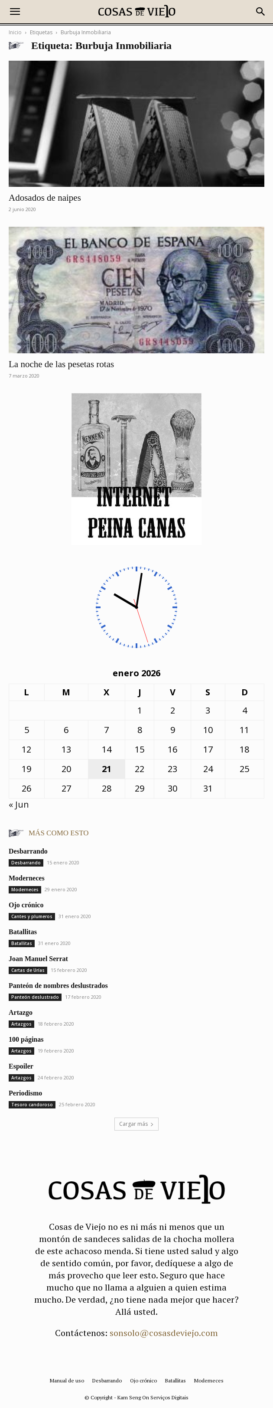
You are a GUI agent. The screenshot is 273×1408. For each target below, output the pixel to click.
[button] (15, 11)
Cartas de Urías (28, 970)
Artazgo (20, 1012)
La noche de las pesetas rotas (61, 364)
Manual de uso (67, 1380)
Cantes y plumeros (31, 916)
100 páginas (26, 1039)
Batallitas (23, 931)
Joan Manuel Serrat (38, 958)
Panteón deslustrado (35, 997)
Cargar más (136, 1124)
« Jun (19, 804)
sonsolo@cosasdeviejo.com (164, 1333)
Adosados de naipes (45, 197)
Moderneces (27, 878)
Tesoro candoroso (32, 1105)
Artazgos (21, 1024)
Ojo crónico (26, 905)
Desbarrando (28, 851)
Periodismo (25, 1093)
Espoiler (21, 1066)
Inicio (15, 32)
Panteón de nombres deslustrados (58, 985)
